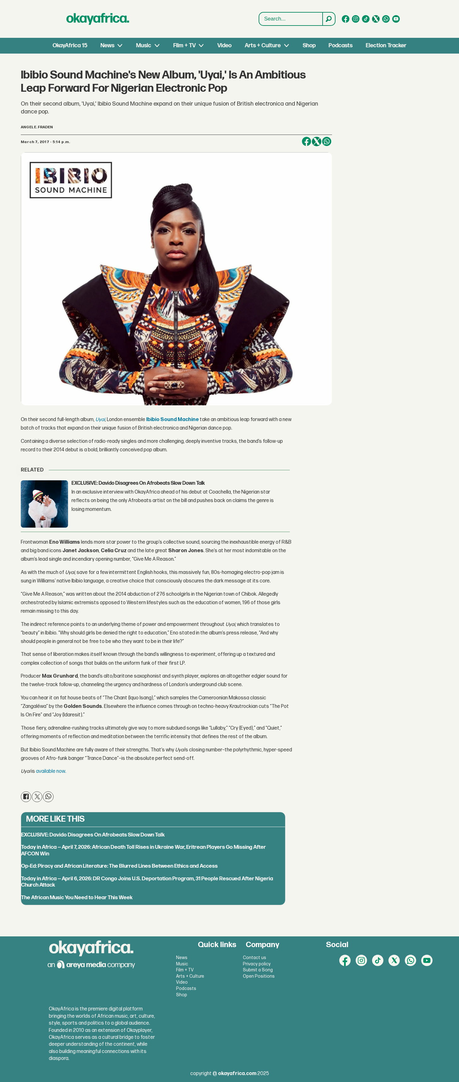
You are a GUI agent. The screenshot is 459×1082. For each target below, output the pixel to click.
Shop (309, 45)
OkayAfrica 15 (70, 45)
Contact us (254, 957)
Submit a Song (258, 970)
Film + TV (184, 45)
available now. (51, 771)
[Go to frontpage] (98, 19)
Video (224, 45)
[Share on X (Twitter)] (316, 141)
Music (143, 45)
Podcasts (341, 45)
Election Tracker (386, 45)
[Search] (328, 19)
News (107, 45)
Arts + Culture (263, 45)
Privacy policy (257, 964)
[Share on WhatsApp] (326, 141)
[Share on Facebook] (306, 141)
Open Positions (259, 976)
